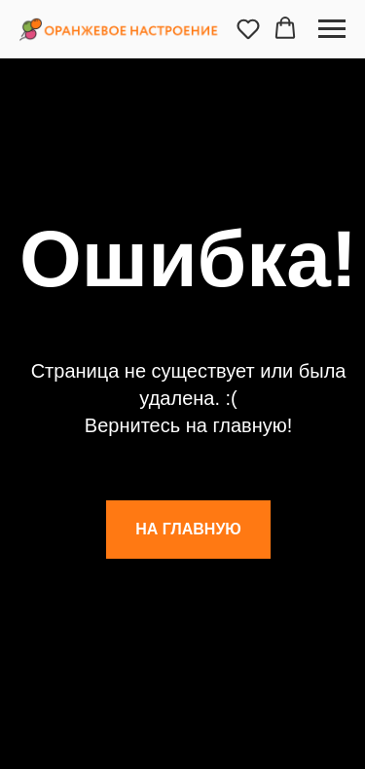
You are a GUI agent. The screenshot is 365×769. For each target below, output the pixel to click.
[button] (248, 28)
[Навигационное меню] (332, 29)
